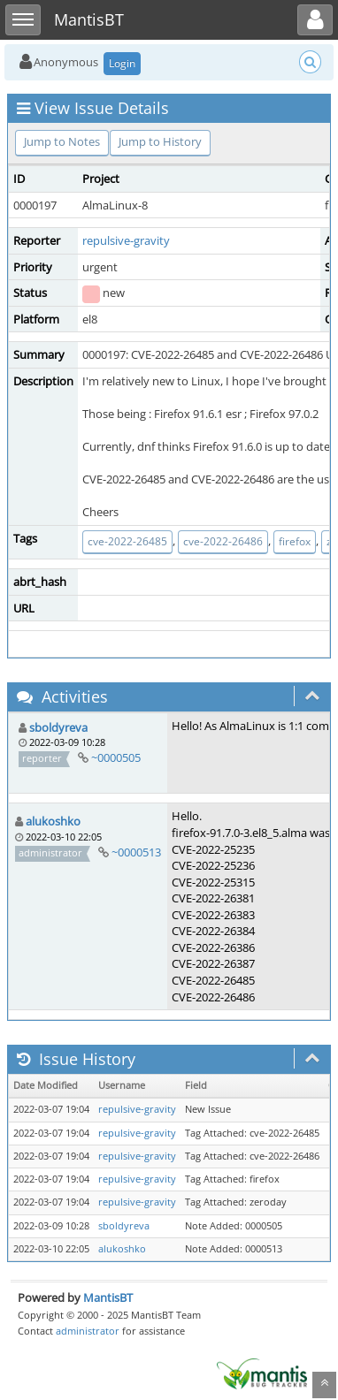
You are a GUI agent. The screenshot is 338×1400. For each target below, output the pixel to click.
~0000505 (116, 757)
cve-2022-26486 (223, 541)
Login (122, 63)
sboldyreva (58, 727)
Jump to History (160, 141)
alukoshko (53, 821)
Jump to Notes (62, 141)
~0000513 (136, 852)
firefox (295, 541)
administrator (87, 1330)
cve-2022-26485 (127, 541)
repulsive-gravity (126, 240)
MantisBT (108, 1297)
